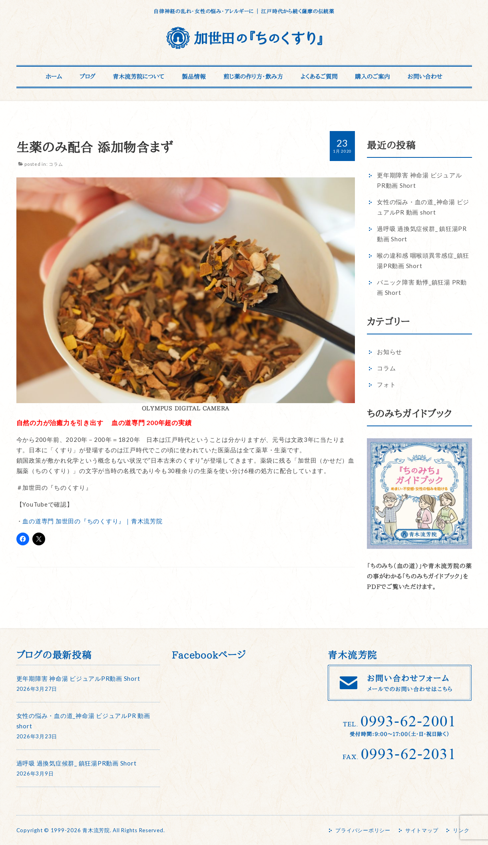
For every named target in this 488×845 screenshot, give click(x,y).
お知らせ (389, 351)
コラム (56, 164)
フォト (386, 384)
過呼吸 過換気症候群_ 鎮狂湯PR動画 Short (76, 763)
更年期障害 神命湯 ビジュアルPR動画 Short (78, 678)
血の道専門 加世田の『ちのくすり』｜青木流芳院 (92, 521)
